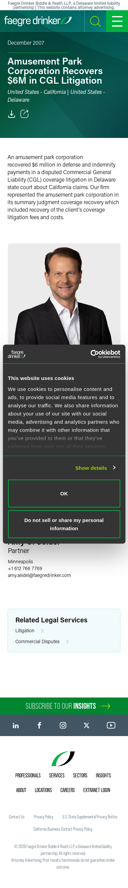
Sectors (80, 775)
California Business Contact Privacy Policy (63, 829)
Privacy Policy (43, 816)
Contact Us (17, 816)
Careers (67, 790)
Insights (103, 775)
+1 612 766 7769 (25, 568)
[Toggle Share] (24, 114)
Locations (43, 790)
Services (57, 775)
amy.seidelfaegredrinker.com (39, 575)
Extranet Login (96, 790)
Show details (91, 467)
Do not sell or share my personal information (64, 524)
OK (64, 493)
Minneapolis (20, 561)
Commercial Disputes (42, 641)
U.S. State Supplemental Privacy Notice (89, 816)
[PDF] (11, 114)
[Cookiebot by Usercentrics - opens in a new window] (91, 354)
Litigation (29, 630)
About (21, 790)
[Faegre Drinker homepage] (38, 21)
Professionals (28, 775)
